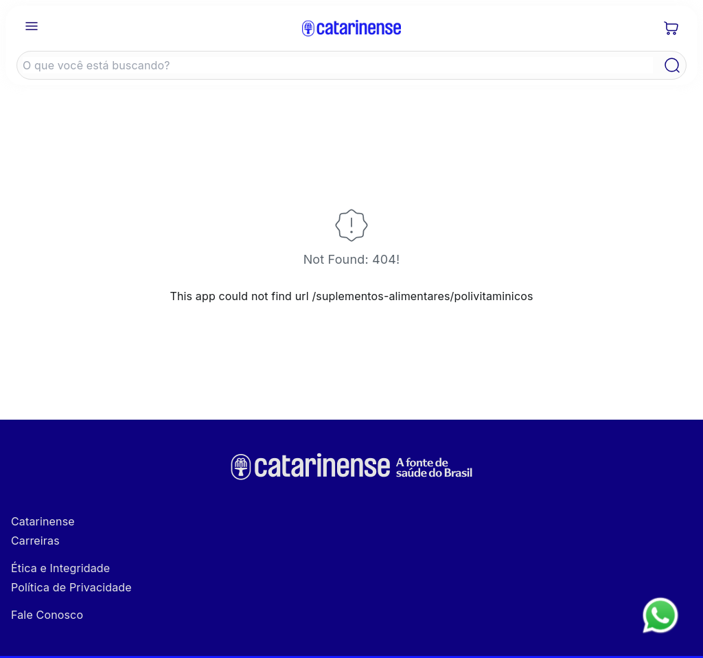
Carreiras (35, 540)
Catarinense (43, 521)
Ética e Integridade (60, 568)
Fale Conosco (47, 615)
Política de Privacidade (71, 587)
